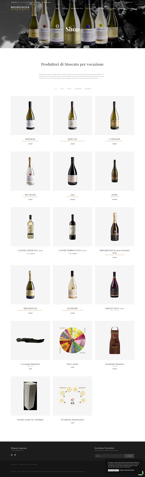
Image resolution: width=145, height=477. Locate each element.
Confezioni (78, 88)
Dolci (62, 88)
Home (57, 8)
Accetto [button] (111, 470)
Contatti (130, 8)
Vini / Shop (89, 8)
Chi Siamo (65, 8)
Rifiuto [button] (116, 470)
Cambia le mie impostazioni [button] (127, 470)
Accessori (88, 88)
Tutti (55, 88)
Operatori (122, 8)
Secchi (69, 88)
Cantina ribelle (99, 8)
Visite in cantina (111, 8)
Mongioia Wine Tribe (77, 8)
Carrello (129, 2)
